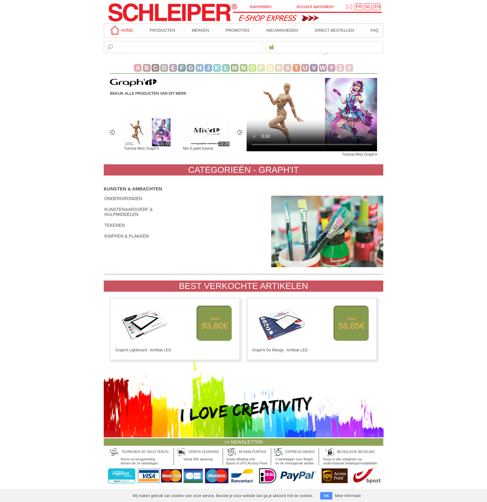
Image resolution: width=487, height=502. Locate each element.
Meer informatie (348, 496)
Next (240, 133)
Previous (113, 133)
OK (326, 496)
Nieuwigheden (282, 30)
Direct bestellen (334, 30)
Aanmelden (261, 6)
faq (375, 30)
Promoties (237, 30)
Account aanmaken (315, 6)
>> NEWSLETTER (243, 442)
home (120, 30)
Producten (162, 30)
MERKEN (200, 30)
